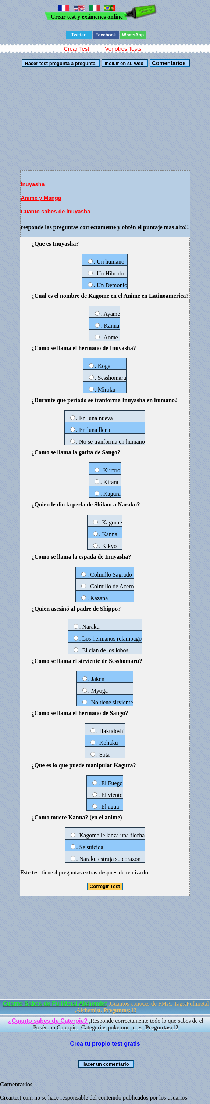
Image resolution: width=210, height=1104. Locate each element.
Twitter (78, 34)
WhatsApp (133, 34)
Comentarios (168, 63)
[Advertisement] (105, 118)
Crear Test (76, 49)
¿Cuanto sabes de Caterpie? (48, 1021)
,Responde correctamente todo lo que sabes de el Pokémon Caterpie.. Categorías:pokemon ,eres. (105, 1024)
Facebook (105, 34)
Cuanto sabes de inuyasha (55, 211)
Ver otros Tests (123, 49)
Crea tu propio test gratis (105, 1043)
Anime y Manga (41, 198)
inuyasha (33, 184)
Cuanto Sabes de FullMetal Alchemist (55, 1003)
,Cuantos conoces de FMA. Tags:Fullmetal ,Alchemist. (106, 1006)
